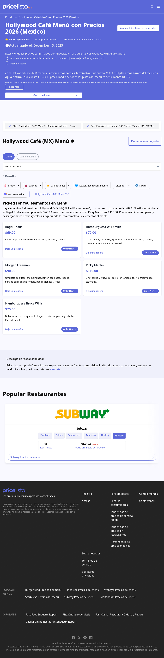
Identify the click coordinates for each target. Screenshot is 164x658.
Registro (87, 494)
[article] (82, 433)
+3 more (119, 435)
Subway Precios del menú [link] (82, 457)
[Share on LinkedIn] (90, 637)
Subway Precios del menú (79, 597)
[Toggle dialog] (14, 248)
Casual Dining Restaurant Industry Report (51, 621)
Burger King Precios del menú (43, 590)
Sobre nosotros (91, 553)
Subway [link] (82, 428)
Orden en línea (55, 95)
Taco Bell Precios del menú (83, 590)
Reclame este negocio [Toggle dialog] (145, 141)
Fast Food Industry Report (41, 614)
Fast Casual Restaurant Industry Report (119, 614)
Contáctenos (146, 501)
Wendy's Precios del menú (120, 590)
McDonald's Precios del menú (118, 597)
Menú (9, 156)
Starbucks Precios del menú (42, 597)
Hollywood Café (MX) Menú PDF (50, 194)
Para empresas (119, 494)
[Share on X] (79, 637)
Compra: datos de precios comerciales (138, 28)
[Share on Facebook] (73, 637)
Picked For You (13, 166)
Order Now (69, 248)
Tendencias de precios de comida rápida (121, 515)
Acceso (86, 501)
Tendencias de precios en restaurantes (119, 530)
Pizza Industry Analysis (76, 614)
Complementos (148, 494)
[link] (82, 414)
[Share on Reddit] (85, 637)
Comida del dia (27, 156)
